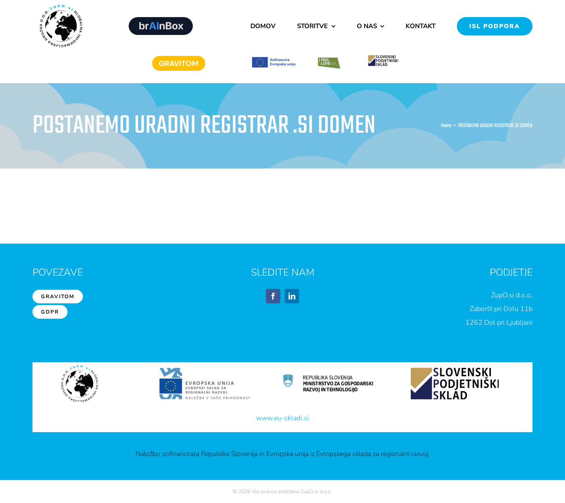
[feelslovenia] (329, 61)
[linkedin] (292, 296)
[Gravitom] (178, 59)
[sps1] (383, 56)
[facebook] (273, 296)
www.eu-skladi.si (282, 418)
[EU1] (273, 60)
